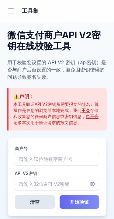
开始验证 (79, 202)
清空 (35, 202)
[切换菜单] (11, 11)
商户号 (21, 148)
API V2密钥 (26, 173)
